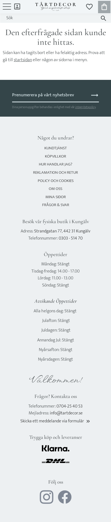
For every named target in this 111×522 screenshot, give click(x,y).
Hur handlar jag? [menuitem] (55, 164)
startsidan (23, 60)
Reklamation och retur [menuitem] (55, 172)
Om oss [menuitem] (55, 188)
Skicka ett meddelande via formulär (55, 421)
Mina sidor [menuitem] (17, 6)
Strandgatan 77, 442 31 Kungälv (62, 231)
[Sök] (103, 18)
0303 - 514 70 (71, 238)
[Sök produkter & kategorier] (50, 18)
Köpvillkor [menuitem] (55, 156)
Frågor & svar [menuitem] (55, 204)
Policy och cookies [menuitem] (56, 180)
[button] (7, 9)
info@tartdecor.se (66, 413)
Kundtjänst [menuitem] (55, 148)
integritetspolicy (85, 107)
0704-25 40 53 (69, 406)
